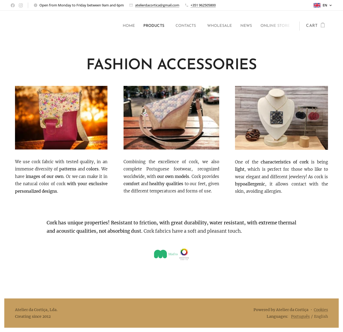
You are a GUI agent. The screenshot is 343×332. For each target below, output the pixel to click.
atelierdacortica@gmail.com (157, 5)
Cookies (321, 309)
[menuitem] (112, 26)
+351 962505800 (203, 5)
